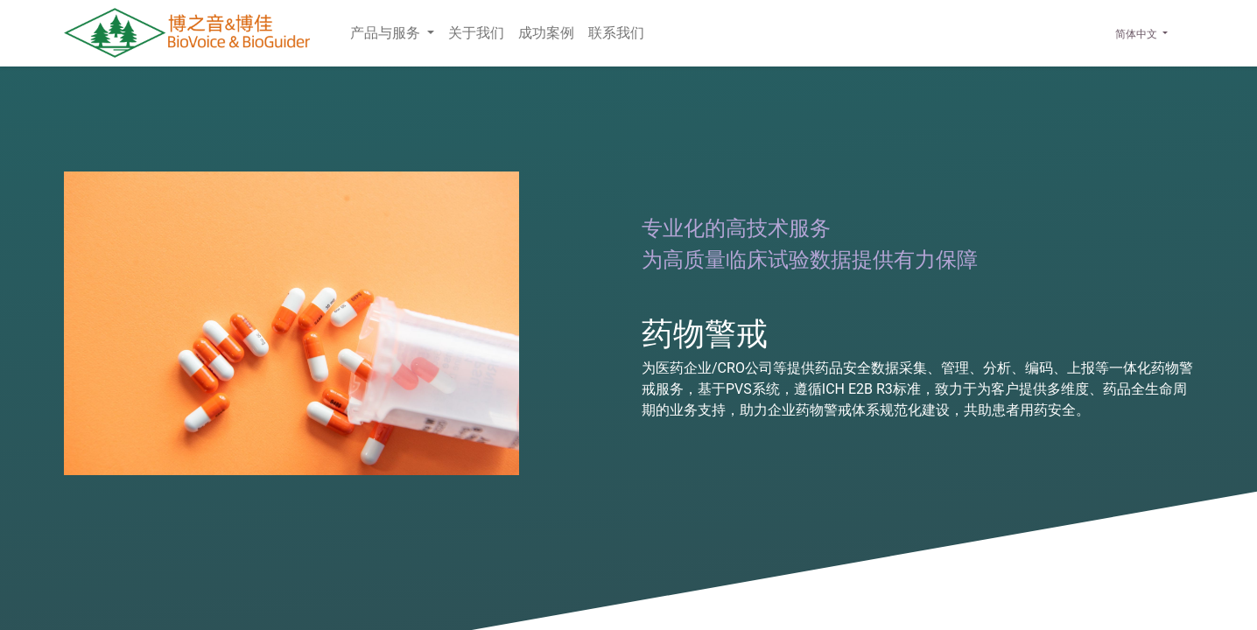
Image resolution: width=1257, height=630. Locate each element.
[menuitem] (476, 33)
